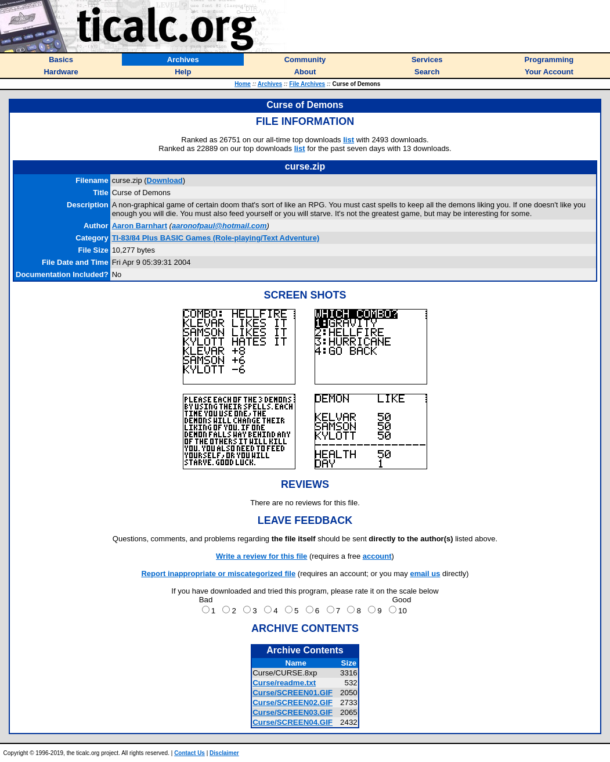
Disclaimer (224, 753)
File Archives (307, 84)
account (377, 556)
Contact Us (189, 753)
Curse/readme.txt (284, 682)
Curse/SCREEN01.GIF (292, 692)
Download (165, 180)
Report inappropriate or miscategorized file (218, 573)
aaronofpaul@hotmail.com (219, 225)
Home (242, 84)
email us (425, 573)
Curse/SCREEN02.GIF (292, 702)
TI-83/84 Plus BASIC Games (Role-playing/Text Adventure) (216, 237)
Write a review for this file (261, 556)
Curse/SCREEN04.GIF (292, 722)
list (348, 139)
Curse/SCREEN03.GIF (292, 712)
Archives (270, 84)
